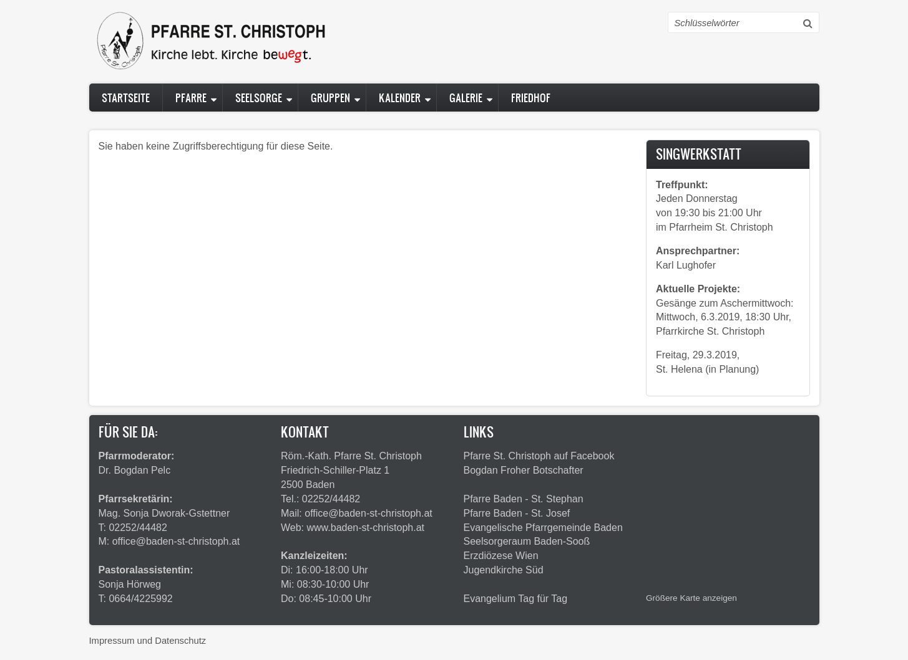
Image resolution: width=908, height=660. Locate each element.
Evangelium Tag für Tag (516, 598)
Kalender (400, 97)
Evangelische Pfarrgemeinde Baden (543, 527)
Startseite (126, 97)
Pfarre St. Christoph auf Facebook (539, 456)
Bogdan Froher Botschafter (523, 470)
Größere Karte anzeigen (691, 598)
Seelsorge (258, 97)
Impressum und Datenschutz (148, 641)
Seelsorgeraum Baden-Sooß (527, 541)
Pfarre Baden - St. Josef (517, 513)
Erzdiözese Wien (501, 555)
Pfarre (191, 97)
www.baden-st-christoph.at (366, 527)
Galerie (465, 97)
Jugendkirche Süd (504, 570)
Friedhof (530, 97)
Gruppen (330, 97)
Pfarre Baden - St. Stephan (523, 499)
